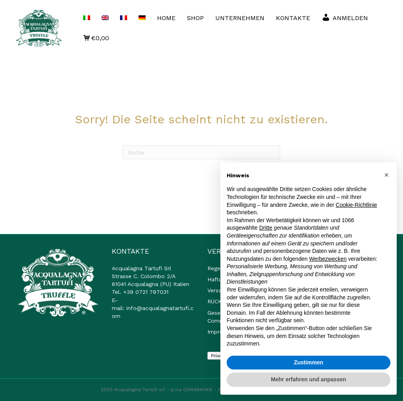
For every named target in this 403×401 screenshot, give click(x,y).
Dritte (265, 228)
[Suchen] (201, 152)
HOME (166, 18)
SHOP (195, 18)
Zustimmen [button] (309, 362)
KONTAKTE (293, 18)
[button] (386, 175)
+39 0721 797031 (145, 292)
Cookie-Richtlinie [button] (356, 205)
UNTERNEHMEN (239, 18)
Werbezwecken (327, 259)
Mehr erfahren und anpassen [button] (308, 379)
